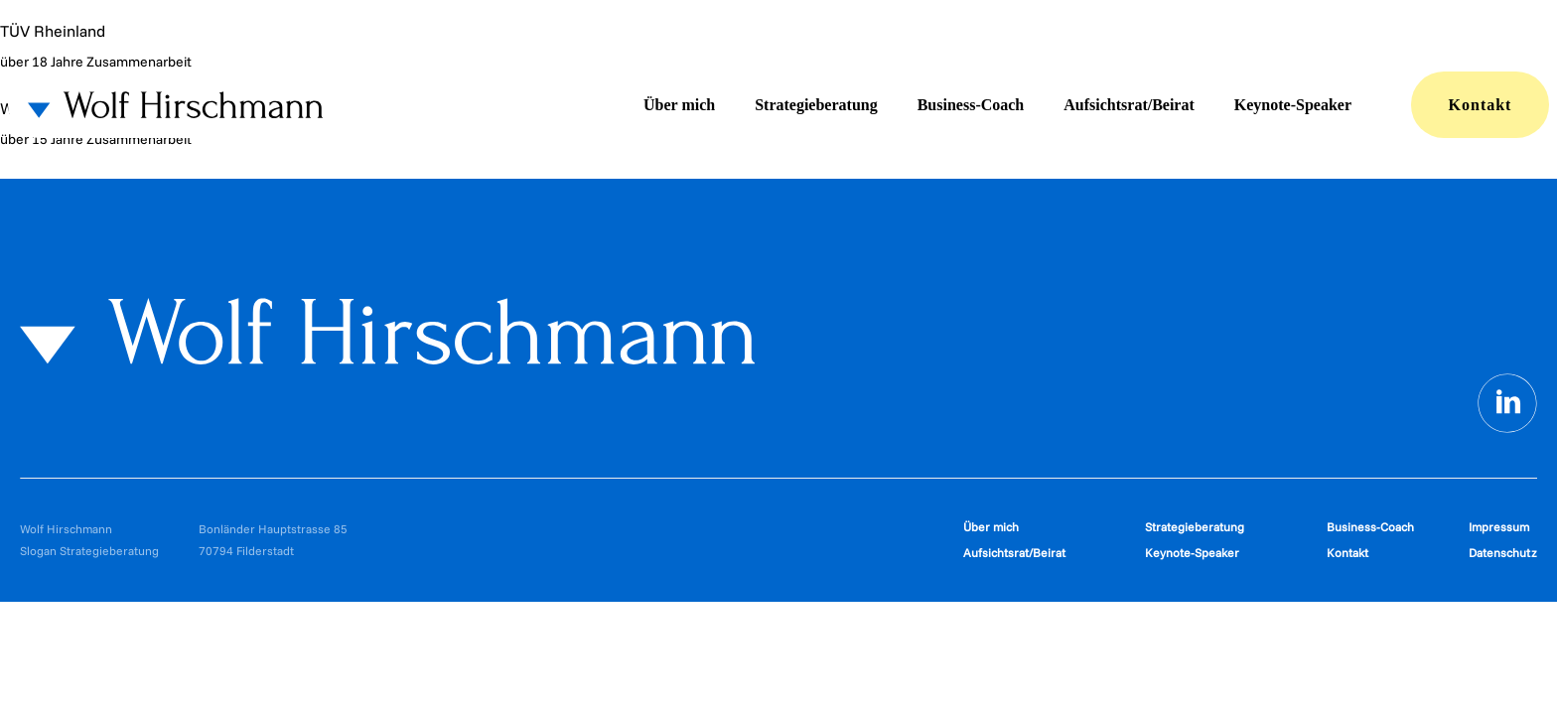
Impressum (1499, 526)
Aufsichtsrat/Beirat (1129, 104)
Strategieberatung (816, 104)
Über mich (679, 104)
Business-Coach (971, 104)
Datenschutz (1503, 552)
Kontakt (1480, 104)
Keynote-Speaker (1292, 104)
